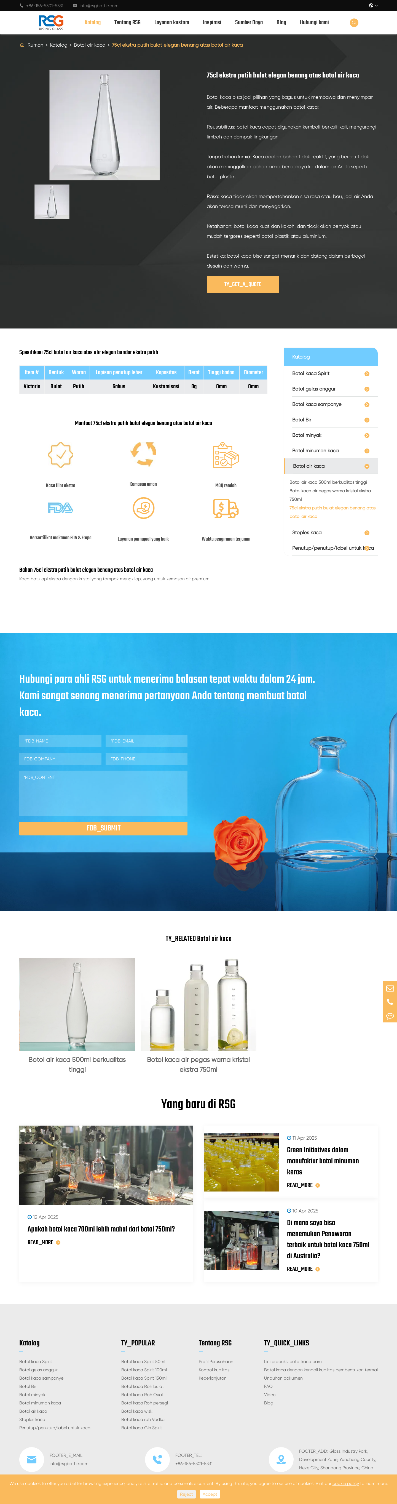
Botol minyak (306, 435)
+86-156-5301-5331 (41, 5)
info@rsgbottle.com (96, 5)
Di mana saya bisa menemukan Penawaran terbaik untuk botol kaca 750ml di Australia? (328, 1240)
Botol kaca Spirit (310, 373)
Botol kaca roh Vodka (143, 1419)
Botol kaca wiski (137, 1411)
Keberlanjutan (213, 1378)
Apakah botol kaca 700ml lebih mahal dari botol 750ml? (101, 1229)
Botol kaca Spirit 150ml (144, 1378)
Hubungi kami (314, 22)
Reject (186, 1494)
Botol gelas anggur (314, 389)
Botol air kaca (89, 45)
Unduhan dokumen (283, 1378)
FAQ (268, 1386)
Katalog (93, 22)
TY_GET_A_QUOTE (242, 284)
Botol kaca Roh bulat (142, 1386)
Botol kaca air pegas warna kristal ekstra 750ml (330, 495)
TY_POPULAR (138, 1343)
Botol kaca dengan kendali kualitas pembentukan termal (321, 1369)
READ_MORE (44, 1242)
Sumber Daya (249, 22)
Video (270, 1394)
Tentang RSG (127, 22)
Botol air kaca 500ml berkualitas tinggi (328, 482)
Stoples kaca (306, 532)
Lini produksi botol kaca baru (293, 1361)
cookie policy (345, 1483)
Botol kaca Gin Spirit (141, 1427)
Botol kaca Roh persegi (144, 1403)
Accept (210, 1494)
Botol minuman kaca (315, 450)
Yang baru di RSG (198, 1105)
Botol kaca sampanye (317, 404)
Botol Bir (301, 420)
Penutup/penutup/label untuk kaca (333, 548)
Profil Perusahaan (216, 1361)
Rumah (35, 45)
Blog (281, 22)
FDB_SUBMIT (103, 828)
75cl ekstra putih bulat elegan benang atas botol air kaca (177, 45)
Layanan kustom (171, 22)
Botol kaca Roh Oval (142, 1394)
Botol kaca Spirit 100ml (144, 1369)
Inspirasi (212, 22)
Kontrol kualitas (214, 1369)
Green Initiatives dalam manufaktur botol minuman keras (323, 1161)
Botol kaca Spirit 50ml (143, 1361)
